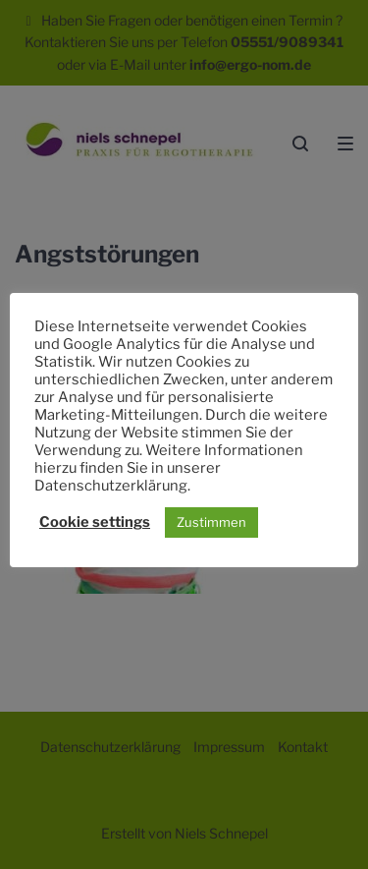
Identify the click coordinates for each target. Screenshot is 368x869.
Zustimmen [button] (211, 522)
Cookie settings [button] (94, 522)
